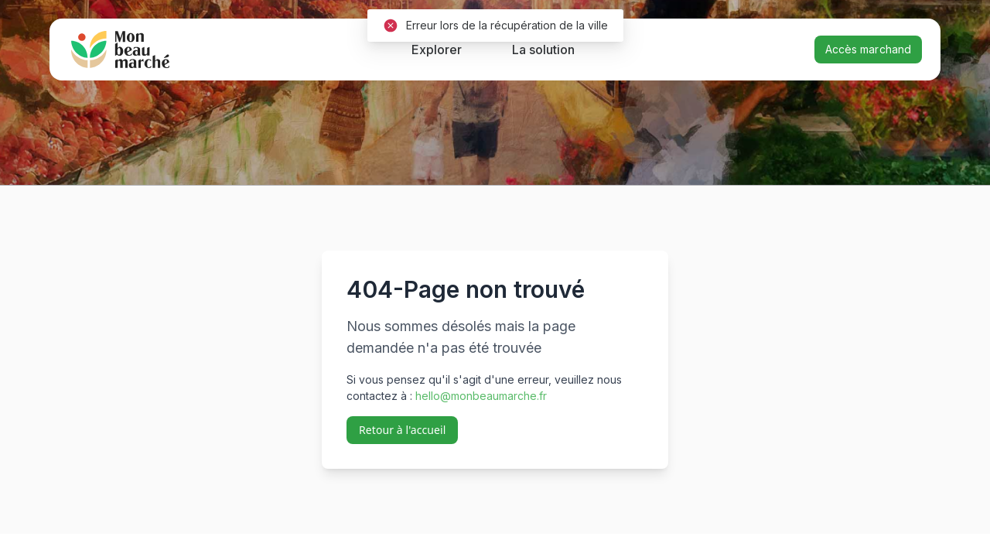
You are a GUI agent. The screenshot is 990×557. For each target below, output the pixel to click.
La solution (543, 49)
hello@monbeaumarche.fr (481, 395)
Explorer (436, 49)
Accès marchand (868, 49)
